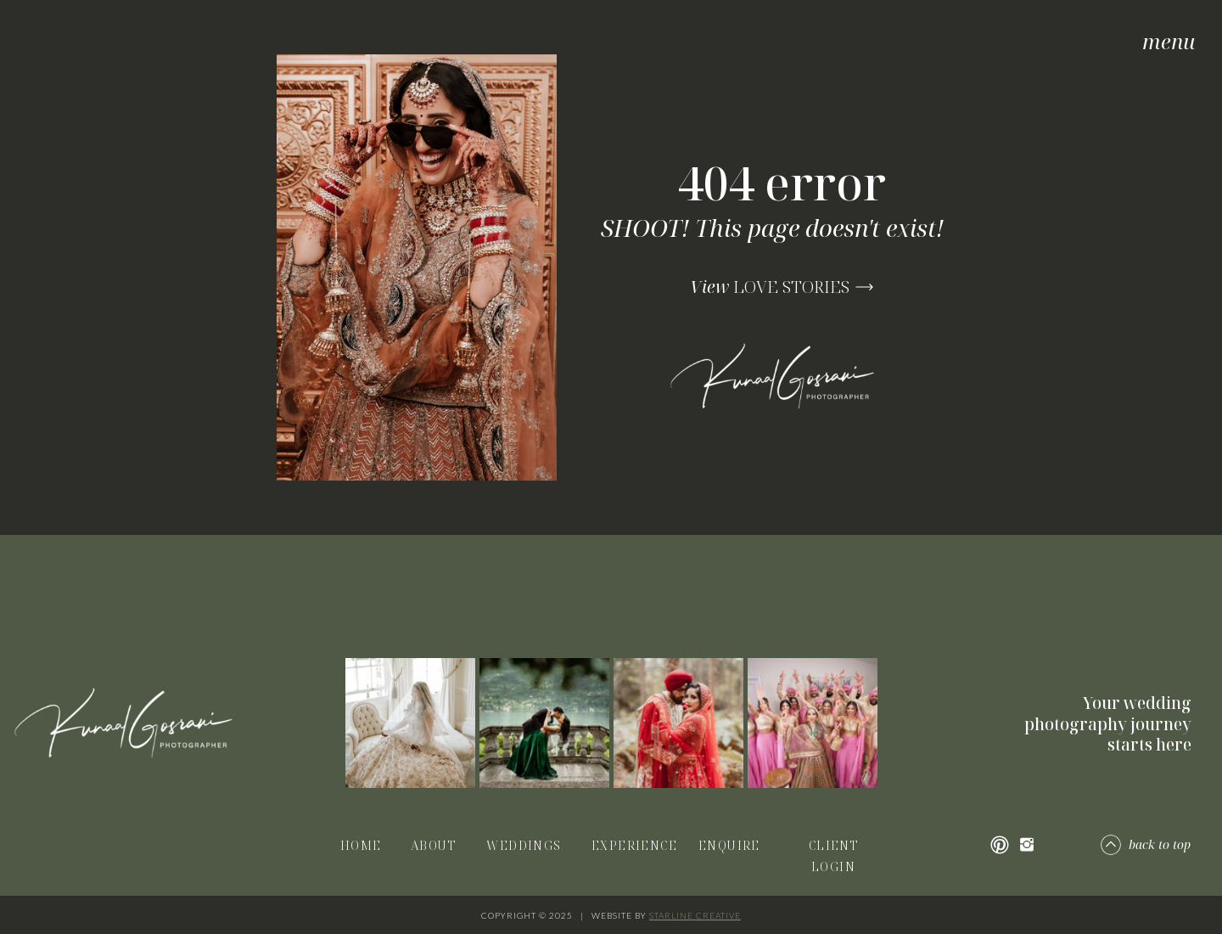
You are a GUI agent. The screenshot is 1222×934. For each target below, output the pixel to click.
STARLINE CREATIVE (695, 915)
